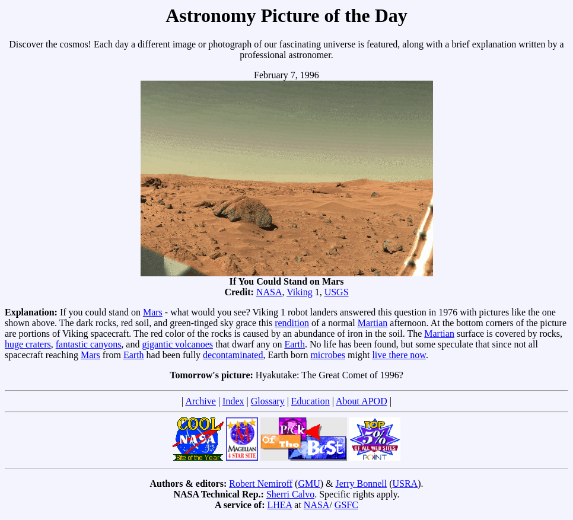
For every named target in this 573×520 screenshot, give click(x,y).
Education (310, 401)
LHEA (280, 505)
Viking (299, 292)
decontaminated (233, 355)
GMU (309, 483)
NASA (269, 292)
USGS (336, 292)
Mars (153, 312)
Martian (373, 323)
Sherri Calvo (290, 494)
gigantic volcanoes (177, 344)
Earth (294, 344)
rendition (292, 323)
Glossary (268, 401)
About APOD (361, 401)
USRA (405, 483)
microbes (327, 355)
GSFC (346, 505)
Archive (200, 401)
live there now (398, 355)
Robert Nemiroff (260, 483)
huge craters (28, 344)
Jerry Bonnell (361, 483)
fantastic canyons (89, 344)
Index (233, 401)
